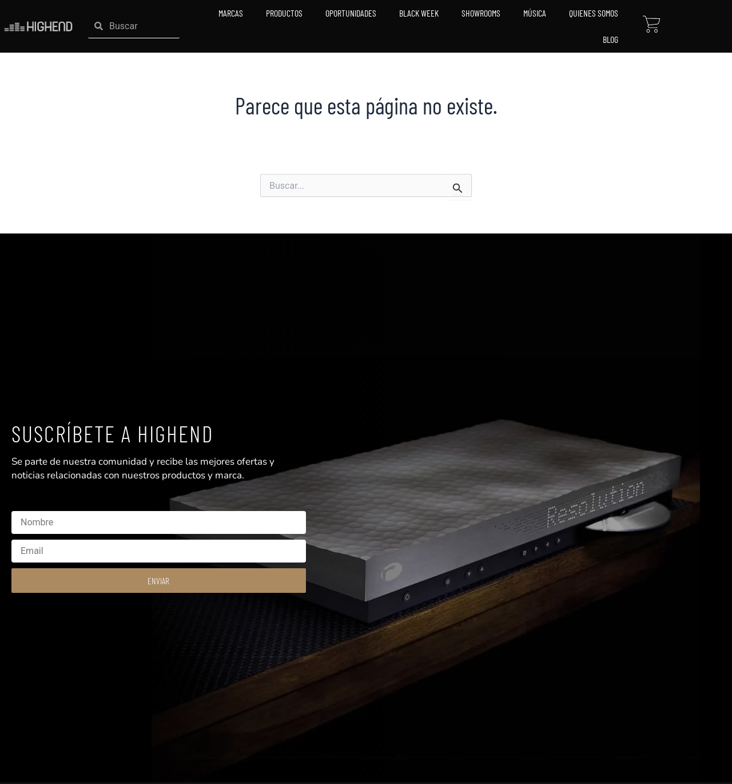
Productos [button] (284, 12)
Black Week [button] (419, 12)
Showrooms (481, 12)
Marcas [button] (230, 12)
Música (534, 12)
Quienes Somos (593, 12)
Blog (610, 39)
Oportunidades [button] (350, 12)
